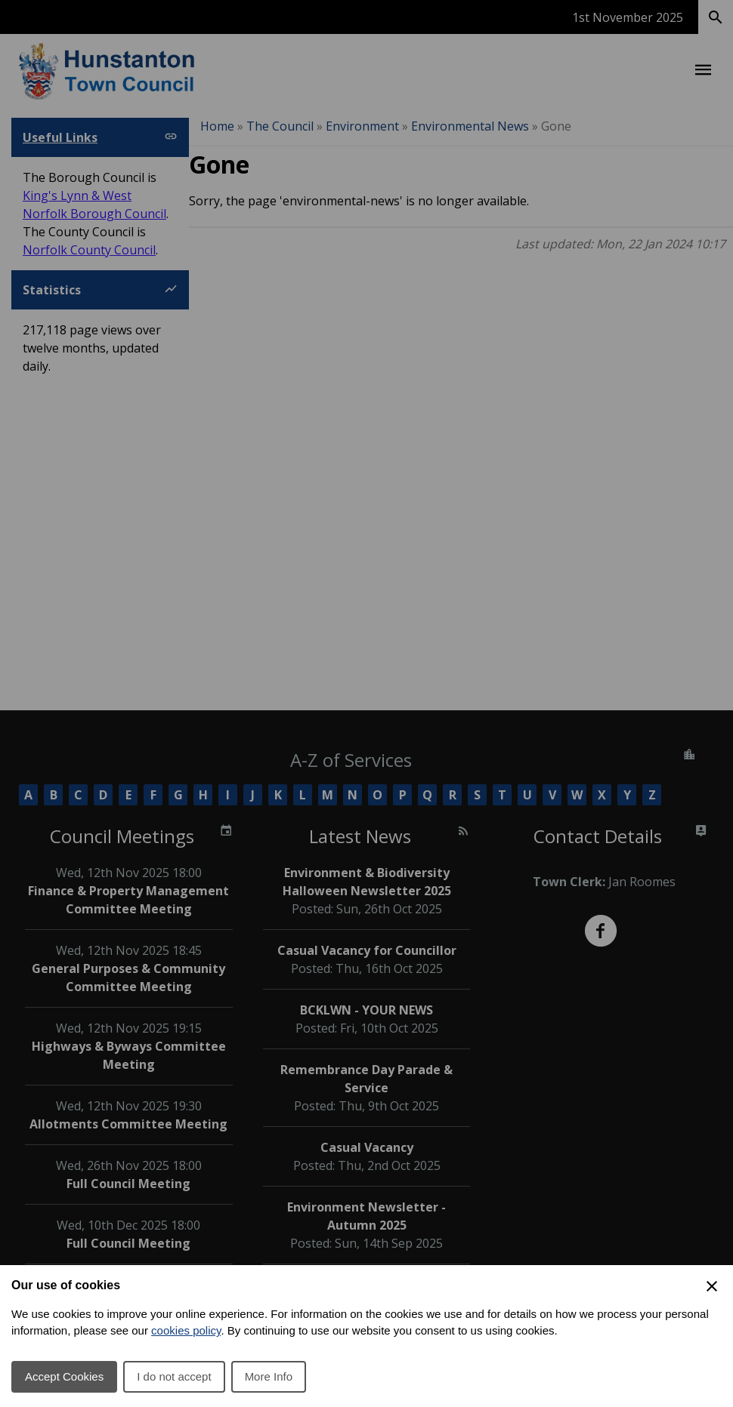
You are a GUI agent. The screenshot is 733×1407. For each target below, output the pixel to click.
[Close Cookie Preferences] (712, 1286)
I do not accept (174, 1376)
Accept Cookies (64, 1376)
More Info (268, 1376)
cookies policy (186, 1330)
